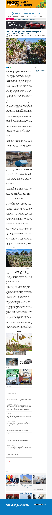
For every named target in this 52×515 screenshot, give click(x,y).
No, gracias (45, 504)
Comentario (8, 461)
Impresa (41, 16)
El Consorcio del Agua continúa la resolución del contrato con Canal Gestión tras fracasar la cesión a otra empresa (12, 487)
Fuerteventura (15, 16)
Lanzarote (22, 16)
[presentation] (12, 468)
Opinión (35, 16)
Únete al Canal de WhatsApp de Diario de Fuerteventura (24, 19)
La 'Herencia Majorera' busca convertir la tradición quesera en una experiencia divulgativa (25, 374)
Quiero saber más (16, 506)
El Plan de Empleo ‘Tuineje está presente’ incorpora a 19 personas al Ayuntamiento (25, 383)
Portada (9, 16)
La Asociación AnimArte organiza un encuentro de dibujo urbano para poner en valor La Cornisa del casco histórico (12, 374)
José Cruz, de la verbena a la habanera (38, 486)
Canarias (28, 16)
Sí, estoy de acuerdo (38, 504)
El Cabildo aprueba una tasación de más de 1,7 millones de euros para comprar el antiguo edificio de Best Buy (26, 487)
